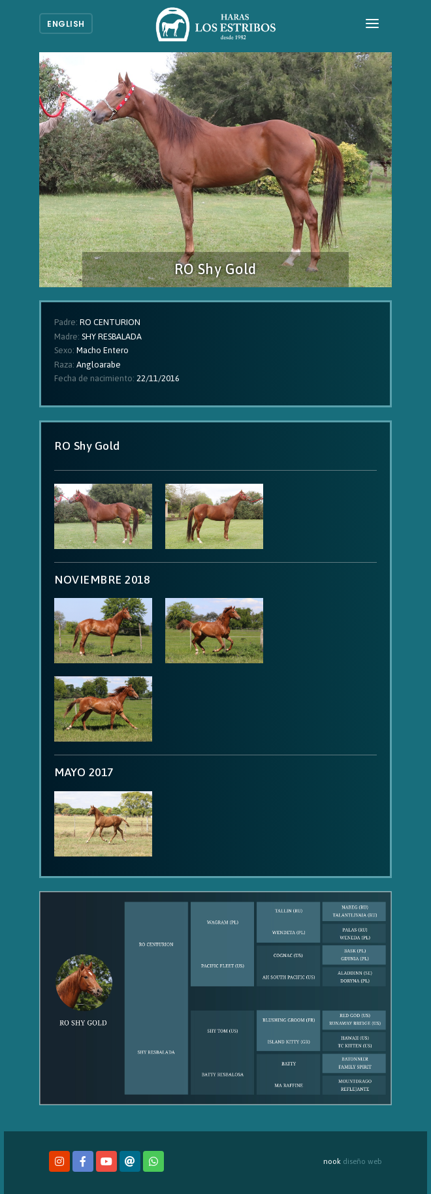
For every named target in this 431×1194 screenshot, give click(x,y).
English (66, 23)
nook (332, 1161)
